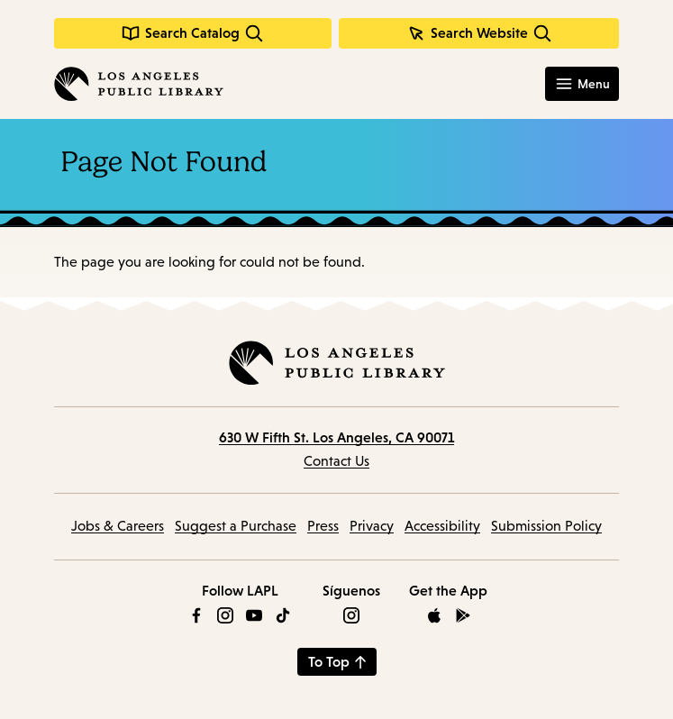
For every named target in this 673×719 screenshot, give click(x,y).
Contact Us (336, 461)
